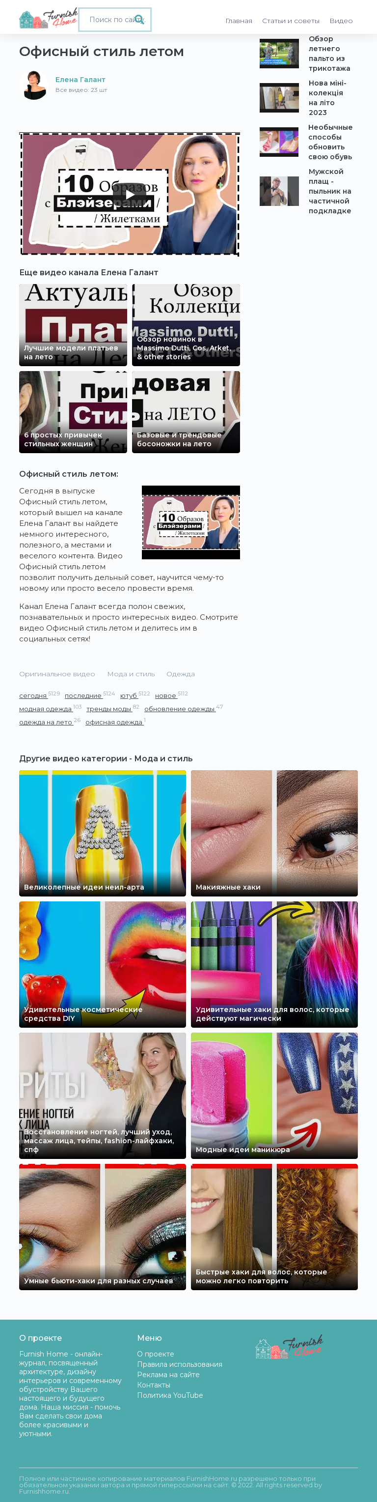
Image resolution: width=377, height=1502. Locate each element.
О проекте (155, 1354)
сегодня (39, 695)
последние (90, 695)
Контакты (153, 1385)
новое (171, 695)
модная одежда (50, 708)
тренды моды (112, 708)
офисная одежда (115, 722)
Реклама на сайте (168, 1374)
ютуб (135, 695)
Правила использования (179, 1364)
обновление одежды (183, 708)
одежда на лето (50, 722)
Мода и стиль (131, 673)
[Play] (129, 194)
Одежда (180, 673)
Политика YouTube (170, 1395)
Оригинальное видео (57, 673)
